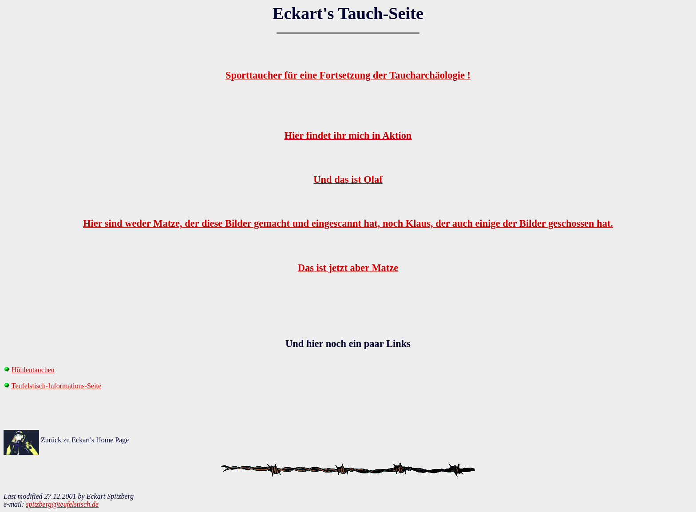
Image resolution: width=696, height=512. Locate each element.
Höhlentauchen (33, 370)
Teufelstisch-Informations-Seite (56, 386)
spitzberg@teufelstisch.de (62, 504)
